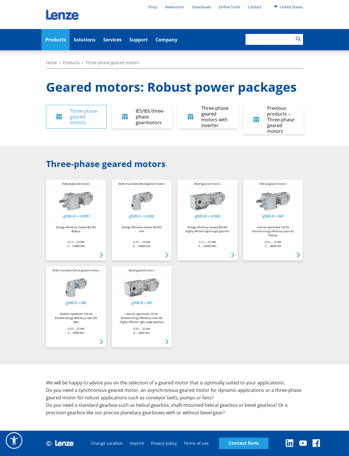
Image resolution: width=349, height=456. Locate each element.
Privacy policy (164, 443)
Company (166, 40)
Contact (254, 6)
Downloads (201, 6)
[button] (14, 440)
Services (112, 40)
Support (138, 40)
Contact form (244, 443)
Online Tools (229, 6)
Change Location (107, 443)
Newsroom (174, 6)
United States (288, 6)
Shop (152, 6)
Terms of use (196, 443)
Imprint (137, 443)
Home (51, 62)
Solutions (84, 40)
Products (55, 40)
